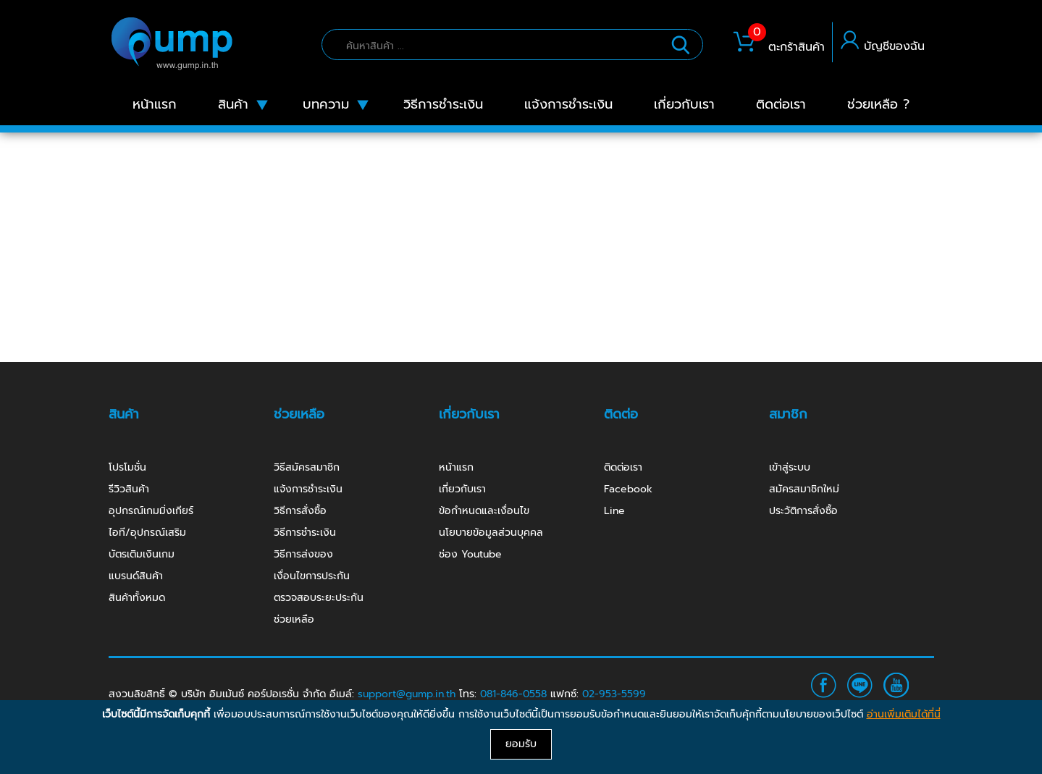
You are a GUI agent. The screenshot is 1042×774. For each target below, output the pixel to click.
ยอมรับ (521, 744)
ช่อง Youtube (470, 554)
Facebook (628, 489)
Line (614, 510)
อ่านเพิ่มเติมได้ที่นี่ (904, 714)
